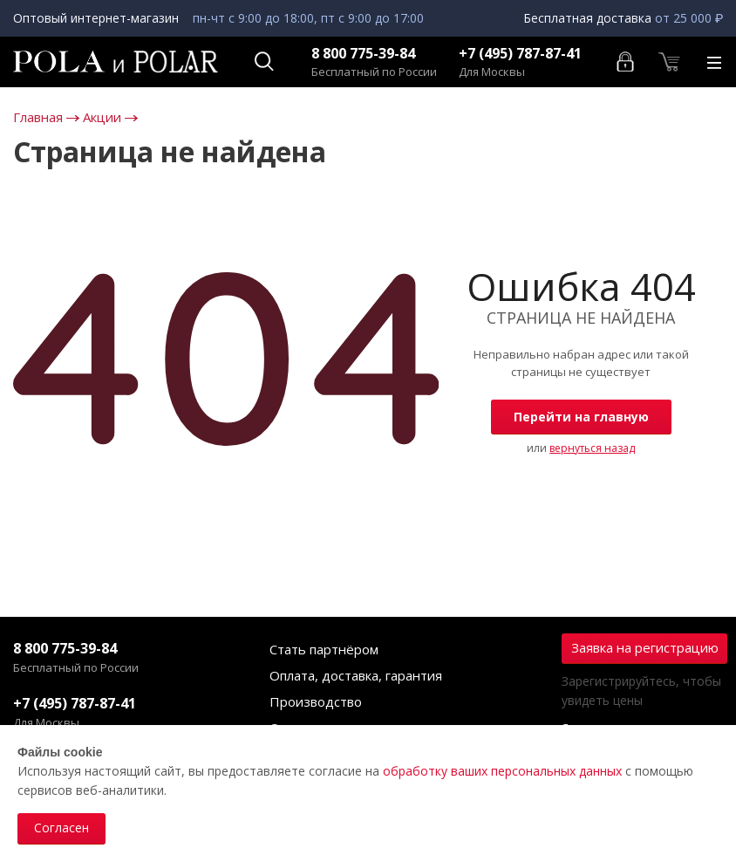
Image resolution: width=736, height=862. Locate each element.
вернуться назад (592, 448)
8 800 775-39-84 (363, 53)
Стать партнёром (323, 649)
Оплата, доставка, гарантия (355, 675)
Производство (315, 701)
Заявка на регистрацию (645, 647)
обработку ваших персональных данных (502, 771)
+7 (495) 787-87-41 (520, 53)
